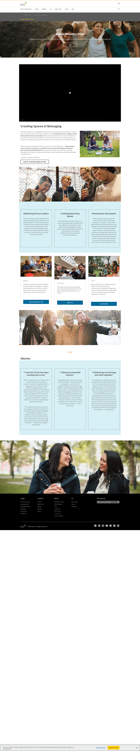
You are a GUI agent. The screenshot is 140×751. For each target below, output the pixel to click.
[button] (70, 92)
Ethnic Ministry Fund (26, 19)
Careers (73, 504)
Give (73, 9)
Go (51, 9)
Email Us (70, 302)
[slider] (22, 120)
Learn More (104, 304)
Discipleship (23, 511)
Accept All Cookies (113, 747)
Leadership (23, 513)
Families (39, 509)
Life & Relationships (25, 506)
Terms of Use (57, 511)
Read (25, 280)
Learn (36, 9)
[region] (70, 748)
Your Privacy (57, 513)
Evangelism (23, 509)
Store (66, 9)
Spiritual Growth (24, 504)
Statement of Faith (59, 502)
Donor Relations (58, 504)
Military (39, 511)
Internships (74, 506)
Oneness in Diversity (41, 15)
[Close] (137, 748)
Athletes (39, 506)
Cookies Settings (58, 516)
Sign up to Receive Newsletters (34, 162)
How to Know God (26, 9)
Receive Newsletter (36, 302)
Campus (39, 502)
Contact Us (57, 509)
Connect (44, 9)
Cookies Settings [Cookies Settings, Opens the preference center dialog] (100, 747)
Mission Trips (74, 502)
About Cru (58, 9)
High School (40, 504)
